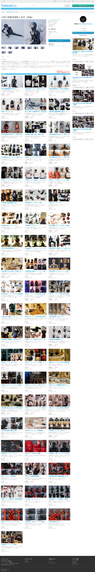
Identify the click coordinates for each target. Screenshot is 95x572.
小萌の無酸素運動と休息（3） (9, 89)
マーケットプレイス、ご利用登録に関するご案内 (9, 563)
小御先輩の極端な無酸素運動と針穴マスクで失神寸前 (63, 476)
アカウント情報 (75, 560)
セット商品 (57, 8)
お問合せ (26, 560)
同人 (54, 8)
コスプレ (27, 8)
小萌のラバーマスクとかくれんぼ (10, 521)
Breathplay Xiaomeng (56, 19)
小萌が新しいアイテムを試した (57, 430)
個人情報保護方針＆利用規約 (6, 560)
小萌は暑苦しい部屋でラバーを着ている (59, 248)
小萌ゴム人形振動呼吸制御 (32, 476)
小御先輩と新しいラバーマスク (9, 225)
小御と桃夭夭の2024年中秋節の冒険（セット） (82, 78)
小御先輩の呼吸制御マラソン (56, 339)
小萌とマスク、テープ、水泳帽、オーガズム (37, 362)
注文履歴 (73, 562)
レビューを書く (62, 45)
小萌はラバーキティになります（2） (11, 180)
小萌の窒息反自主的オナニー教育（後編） (60, 157)
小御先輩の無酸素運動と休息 (9, 202)
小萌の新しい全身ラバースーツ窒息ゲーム (36, 521)
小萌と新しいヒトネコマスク (32, 499)
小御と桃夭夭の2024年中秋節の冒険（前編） (82, 104)
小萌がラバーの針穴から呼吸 (32, 453)
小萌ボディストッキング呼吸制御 (34, 430)
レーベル (3, 8)
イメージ (48, 8)
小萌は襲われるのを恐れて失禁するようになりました (15, 271)
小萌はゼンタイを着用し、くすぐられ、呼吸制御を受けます (41, 180)
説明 (3, 56)
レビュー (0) (8, 56)
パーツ (42, 8)
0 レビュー (57, 45)
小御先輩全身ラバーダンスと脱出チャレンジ (13, 157)
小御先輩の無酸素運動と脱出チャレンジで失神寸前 (62, 111)
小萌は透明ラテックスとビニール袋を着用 (60, 271)
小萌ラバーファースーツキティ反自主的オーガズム (38, 408)
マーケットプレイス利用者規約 (6, 562)
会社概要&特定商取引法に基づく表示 (7, 564)
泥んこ (20, 8)
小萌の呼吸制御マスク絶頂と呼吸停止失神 (60, 89)
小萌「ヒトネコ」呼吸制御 (8, 476)
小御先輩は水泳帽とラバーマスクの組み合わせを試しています (41, 271)
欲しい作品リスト (75, 563)
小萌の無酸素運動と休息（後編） (12, 12)
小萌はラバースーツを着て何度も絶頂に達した (37, 316)
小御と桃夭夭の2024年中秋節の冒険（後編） (82, 129)
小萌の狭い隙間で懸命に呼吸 (9, 430)
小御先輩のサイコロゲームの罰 (33, 202)
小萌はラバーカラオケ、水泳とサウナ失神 (36, 385)
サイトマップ (27, 562)
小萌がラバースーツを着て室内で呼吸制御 (36, 294)
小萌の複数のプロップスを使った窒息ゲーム (60, 225)
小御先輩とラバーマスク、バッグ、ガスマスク (37, 248)
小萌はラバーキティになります (33, 157)
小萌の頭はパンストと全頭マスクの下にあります (38, 89)
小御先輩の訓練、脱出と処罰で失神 (34, 134)
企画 (45, 8)
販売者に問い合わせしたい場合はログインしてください (83, 32)
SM (34, 8)
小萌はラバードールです (55, 202)
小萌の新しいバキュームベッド (9, 453)
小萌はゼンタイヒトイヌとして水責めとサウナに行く (15, 385)
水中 (36, 8)
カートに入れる (59, 40)
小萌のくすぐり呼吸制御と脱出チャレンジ (60, 385)
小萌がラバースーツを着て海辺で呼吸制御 (60, 294)
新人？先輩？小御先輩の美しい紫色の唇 (35, 111)
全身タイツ (23, 8)
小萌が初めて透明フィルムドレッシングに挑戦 (13, 316)
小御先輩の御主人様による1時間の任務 (11, 408)
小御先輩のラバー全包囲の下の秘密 (58, 499)
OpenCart (7, 569)
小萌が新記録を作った (55, 521)
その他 (51, 8)
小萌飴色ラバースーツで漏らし (9, 544)
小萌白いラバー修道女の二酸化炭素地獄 (12, 499)
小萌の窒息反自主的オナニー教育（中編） (60, 134)
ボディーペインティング (14, 8)
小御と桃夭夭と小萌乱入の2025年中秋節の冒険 (82, 52)
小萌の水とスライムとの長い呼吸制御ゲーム (60, 362)
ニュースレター (75, 564)
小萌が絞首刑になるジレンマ (56, 316)
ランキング (7, 8)
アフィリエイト (51, 562)
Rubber (39, 8)
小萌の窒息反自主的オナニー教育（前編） (12, 134)
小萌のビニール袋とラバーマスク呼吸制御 (60, 180)
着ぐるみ (31, 8)
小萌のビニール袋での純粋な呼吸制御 (59, 408)
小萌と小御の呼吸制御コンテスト (10, 248)
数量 (49, 34)
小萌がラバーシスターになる (9, 362)
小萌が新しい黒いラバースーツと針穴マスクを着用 (62, 453)
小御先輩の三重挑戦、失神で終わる (10, 339)
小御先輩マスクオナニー (31, 225)
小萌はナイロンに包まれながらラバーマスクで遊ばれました (41, 339)
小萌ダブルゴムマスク (7, 111)
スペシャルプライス (52, 563)
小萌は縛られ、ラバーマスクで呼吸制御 (12, 294)
